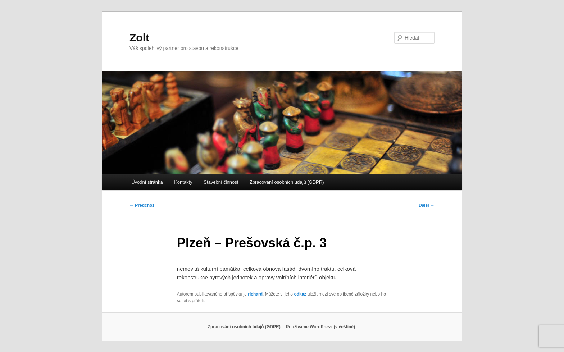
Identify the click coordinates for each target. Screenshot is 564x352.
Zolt (139, 38)
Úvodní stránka (147, 182)
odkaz (300, 294)
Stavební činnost (221, 182)
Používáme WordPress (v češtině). (321, 326)
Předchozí (142, 205)
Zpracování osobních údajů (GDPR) (287, 182)
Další (427, 205)
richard (255, 294)
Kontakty (183, 182)
